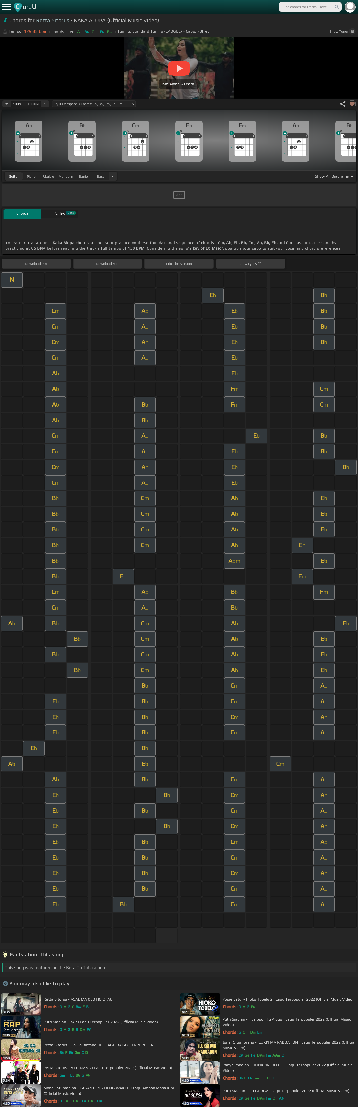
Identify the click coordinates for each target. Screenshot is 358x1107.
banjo (83, 176)
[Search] (336, 7)
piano (31, 176)
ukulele (48, 176)
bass (101, 176)
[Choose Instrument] (112, 176)
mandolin (66, 176)
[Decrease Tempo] (6, 103)
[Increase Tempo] (45, 103)
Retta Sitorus (52, 20)
